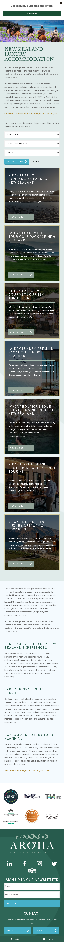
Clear (35, 161)
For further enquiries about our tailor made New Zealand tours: (32, 921)
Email (39, 931)
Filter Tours (15, 161)
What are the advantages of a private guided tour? (27, 770)
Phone (11, 931)
